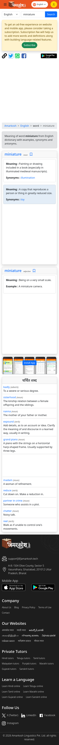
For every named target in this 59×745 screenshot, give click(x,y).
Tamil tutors (39, 658)
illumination (28, 177)
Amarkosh (10, 125)
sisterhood (9, 397)
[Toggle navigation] (5, 4)
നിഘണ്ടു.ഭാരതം (30, 635)
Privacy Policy (28, 607)
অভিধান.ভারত (24, 641)
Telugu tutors (23, 658)
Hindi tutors (8, 658)
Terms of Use (44, 607)
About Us (6, 607)
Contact (6, 612)
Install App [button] (29, 362)
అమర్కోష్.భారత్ (36, 630)
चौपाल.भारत (39, 641)
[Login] (54, 4)
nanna (7, 411)
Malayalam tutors (10, 663)
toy (22, 199)
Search (51, 14)
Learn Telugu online (33, 686)
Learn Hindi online (11, 686)
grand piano (10, 439)
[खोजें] (33, 14)
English (24, 125)
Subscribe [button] (29, 45)
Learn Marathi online (33, 691)
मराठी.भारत (21, 630)
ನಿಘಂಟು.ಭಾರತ (48, 635)
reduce (7, 490)
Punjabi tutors (29, 663)
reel (5, 521)
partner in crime (12, 500)
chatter (7, 511)
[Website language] (39, 4)
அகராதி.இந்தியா (10, 635)
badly (6, 387)
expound (8, 421)
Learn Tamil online (11, 691)
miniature (13, 154)
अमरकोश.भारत (8, 630)
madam (7, 480)
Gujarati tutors (9, 669)
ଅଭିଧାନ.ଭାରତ (8, 641)
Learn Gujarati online (12, 697)
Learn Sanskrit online (36, 697)
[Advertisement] (29, 90)
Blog (16, 607)
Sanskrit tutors (27, 669)
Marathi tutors (46, 663)
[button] (6, 365)
